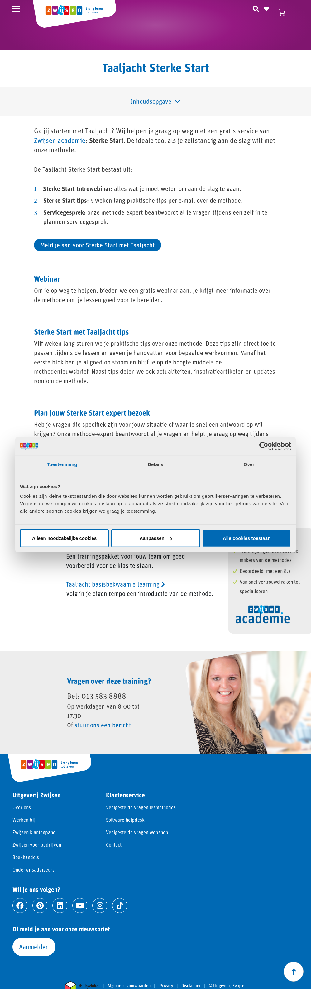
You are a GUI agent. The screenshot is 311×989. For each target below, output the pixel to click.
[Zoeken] (256, 7)
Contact (114, 844)
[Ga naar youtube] (79, 905)
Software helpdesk (125, 819)
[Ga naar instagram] (99, 905)
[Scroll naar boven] (294, 972)
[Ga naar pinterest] (39, 905)
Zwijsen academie (59, 140)
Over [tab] (249, 464)
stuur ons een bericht (102, 725)
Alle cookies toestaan (246, 538)
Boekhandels (25, 857)
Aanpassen (156, 538)
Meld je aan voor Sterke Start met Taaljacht (97, 245)
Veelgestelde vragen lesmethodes (141, 807)
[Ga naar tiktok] (119, 905)
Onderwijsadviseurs (33, 869)
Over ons (21, 807)
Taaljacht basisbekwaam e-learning (115, 584)
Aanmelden (34, 947)
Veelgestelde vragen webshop (137, 832)
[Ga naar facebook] (19, 905)
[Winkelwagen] (284, 12)
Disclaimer (191, 985)
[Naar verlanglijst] (266, 7)
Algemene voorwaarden (129, 985)
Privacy (166, 985)
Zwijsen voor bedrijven (36, 844)
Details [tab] (155, 464)
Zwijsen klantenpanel (34, 832)
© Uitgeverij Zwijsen (227, 985)
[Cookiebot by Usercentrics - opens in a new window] (264, 446)
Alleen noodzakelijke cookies (64, 538)
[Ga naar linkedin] (59, 905)
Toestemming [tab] (62, 464)
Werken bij (24, 819)
